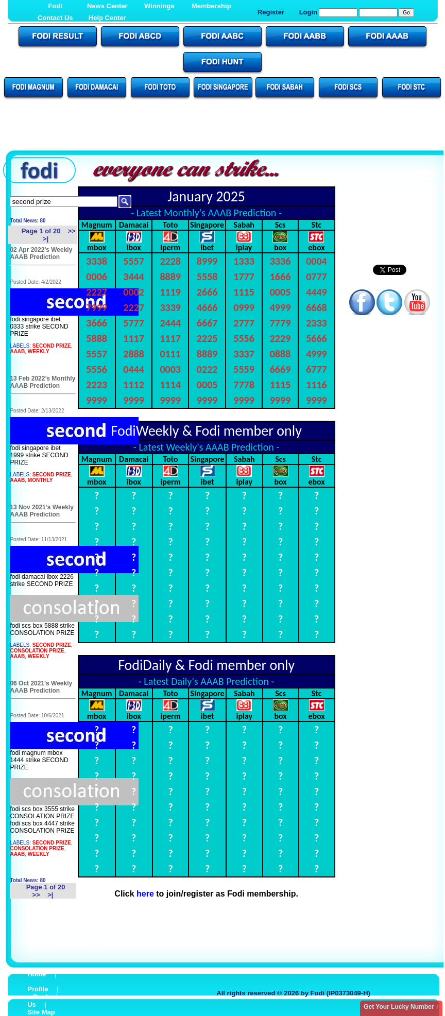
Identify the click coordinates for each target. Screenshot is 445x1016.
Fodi (55, 6)
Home (36, 974)
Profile (37, 989)
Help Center (107, 18)
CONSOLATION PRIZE (37, 650)
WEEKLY (38, 351)
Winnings (159, 6)
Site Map (41, 1012)
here (145, 893)
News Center (107, 6)
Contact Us (55, 18)
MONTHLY (40, 480)
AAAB (17, 351)
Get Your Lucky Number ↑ (401, 1006)
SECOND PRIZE (51, 346)
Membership (211, 6)
